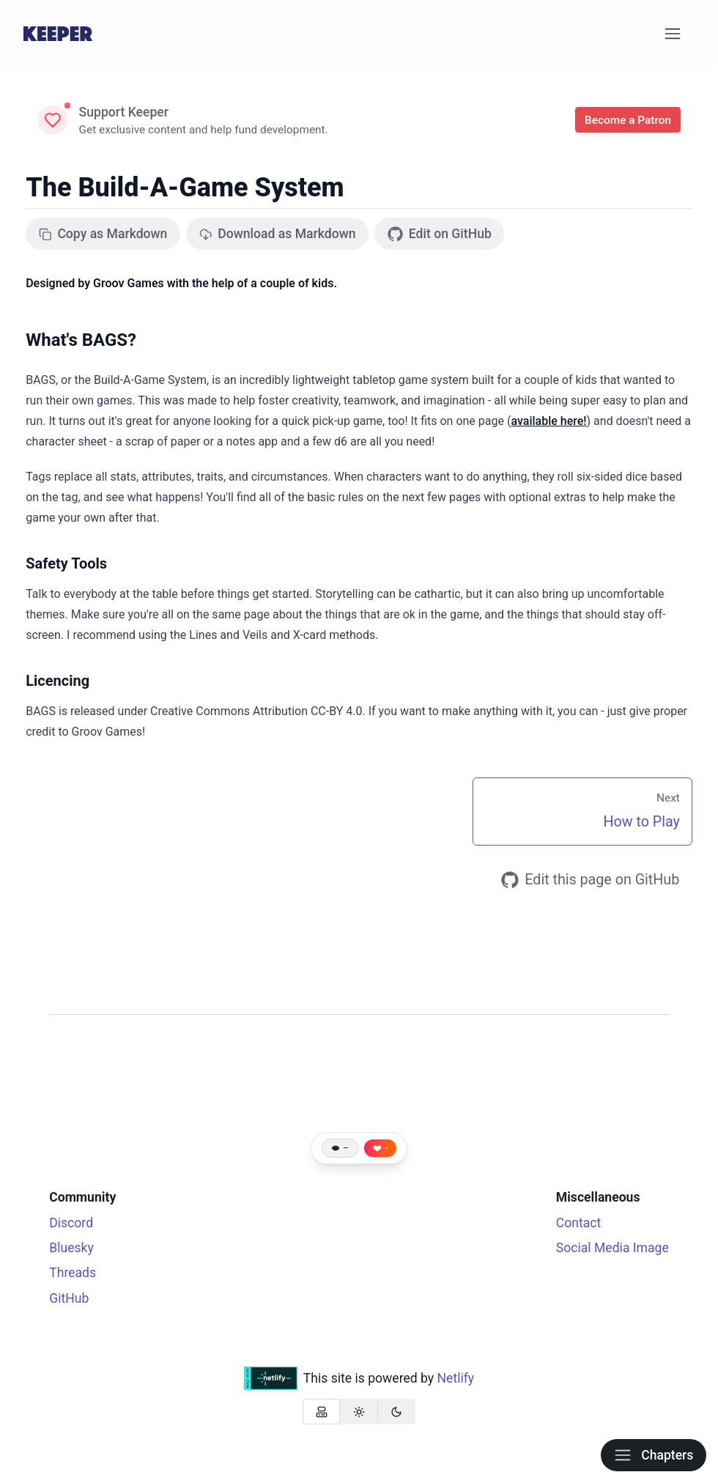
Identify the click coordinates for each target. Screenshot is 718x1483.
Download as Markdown (277, 233)
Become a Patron (628, 120)
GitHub (69, 1298)
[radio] (321, 1411)
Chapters (653, 1455)
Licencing (57, 680)
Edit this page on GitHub (590, 880)
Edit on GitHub (440, 234)
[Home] (57, 33)
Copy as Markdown (103, 233)
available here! (548, 421)
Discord (71, 1223)
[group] (359, 1411)
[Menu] (673, 34)
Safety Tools (66, 563)
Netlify (456, 1378)
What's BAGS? (81, 340)
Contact (579, 1223)
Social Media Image (612, 1247)
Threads (72, 1272)
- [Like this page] (386, 1148)
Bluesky (71, 1247)
